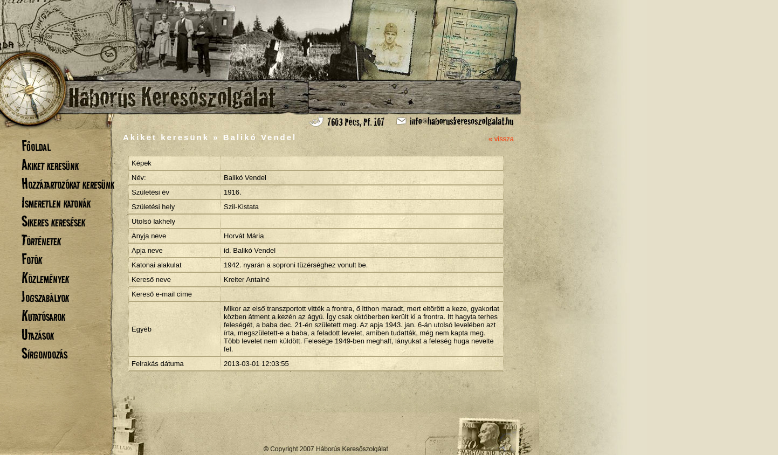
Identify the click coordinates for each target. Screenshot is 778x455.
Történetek (41, 240)
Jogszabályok (45, 296)
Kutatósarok (43, 315)
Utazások (38, 334)
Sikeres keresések (53, 221)
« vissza (501, 139)
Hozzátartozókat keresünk (68, 183)
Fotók (32, 259)
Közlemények (45, 277)
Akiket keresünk (50, 164)
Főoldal (36, 145)
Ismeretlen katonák (56, 202)
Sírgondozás (44, 353)
